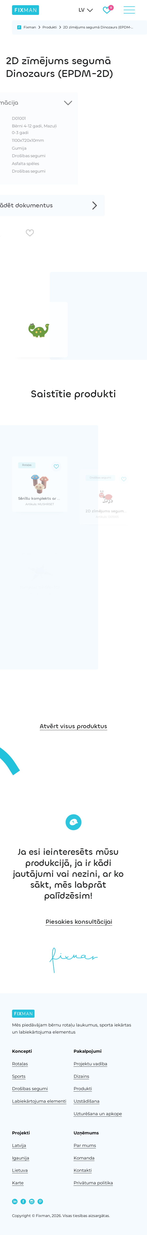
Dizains (81, 1076)
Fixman (30, 27)
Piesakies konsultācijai (111, 922)
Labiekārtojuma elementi (39, 1101)
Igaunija (20, 1158)
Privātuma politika (93, 1183)
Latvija (19, 1145)
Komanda (84, 1158)
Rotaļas (20, 1063)
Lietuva (20, 1170)
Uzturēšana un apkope (98, 1113)
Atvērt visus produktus (73, 737)
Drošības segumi (30, 1088)
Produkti (49, 27)
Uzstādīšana (87, 1101)
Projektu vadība (90, 1063)
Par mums (85, 1145)
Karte (18, 1183)
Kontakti (83, 1170)
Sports (18, 1076)
